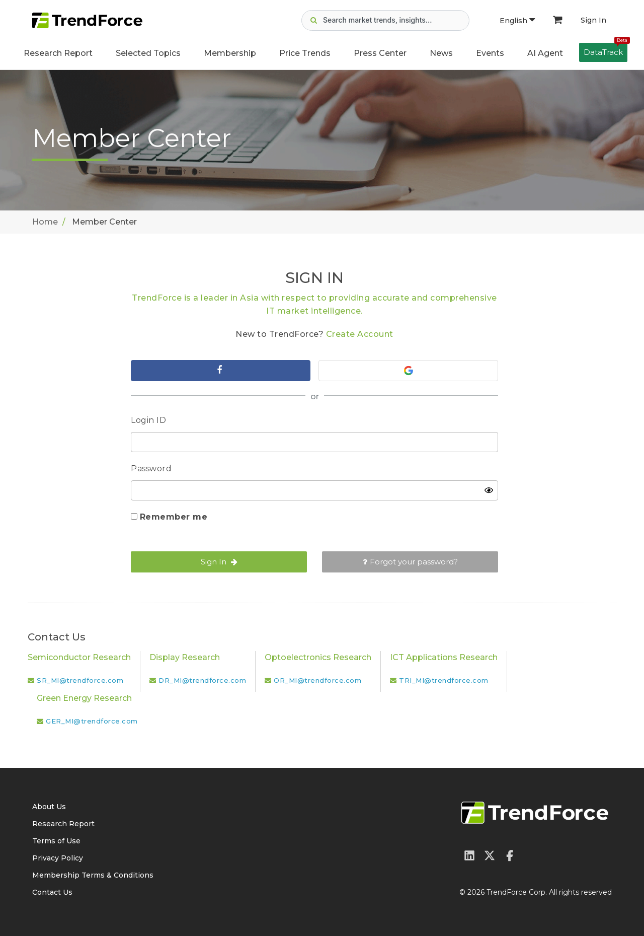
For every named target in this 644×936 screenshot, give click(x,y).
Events (490, 53)
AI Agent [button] (545, 53)
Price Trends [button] (305, 53)
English (517, 20)
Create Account (359, 334)
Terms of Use (56, 840)
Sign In (593, 20)
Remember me (174, 517)
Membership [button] (230, 53)
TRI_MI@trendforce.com (444, 680)
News (441, 53)
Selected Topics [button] (148, 53)
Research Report (58, 53)
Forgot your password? (410, 561)
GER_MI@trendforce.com (92, 721)
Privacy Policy (57, 857)
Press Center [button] (380, 53)
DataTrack (605, 50)
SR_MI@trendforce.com (80, 680)
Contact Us (52, 892)
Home (45, 222)
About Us (49, 806)
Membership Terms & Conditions (92, 875)
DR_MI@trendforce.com (202, 680)
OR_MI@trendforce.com (317, 680)
